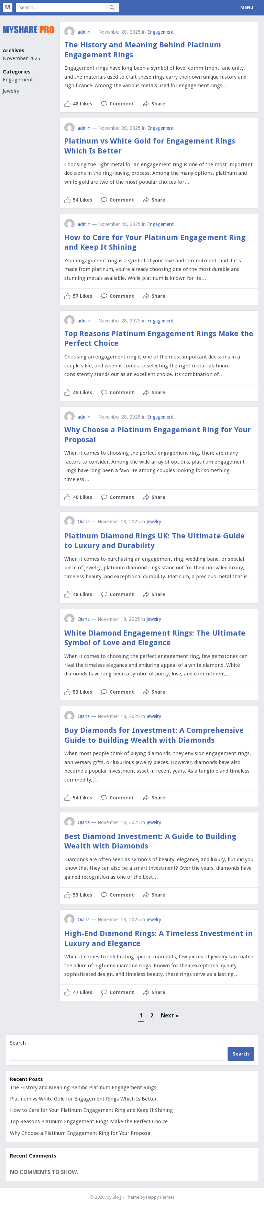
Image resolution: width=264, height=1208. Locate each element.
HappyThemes (160, 1197)
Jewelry (11, 91)
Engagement (18, 80)
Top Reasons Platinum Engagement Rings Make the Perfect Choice (89, 1121)
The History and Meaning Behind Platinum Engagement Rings (83, 1087)
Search (18, 1043)
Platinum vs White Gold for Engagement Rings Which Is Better (83, 1099)
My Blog (114, 1197)
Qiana (84, 521)
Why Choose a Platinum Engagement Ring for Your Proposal (81, 1133)
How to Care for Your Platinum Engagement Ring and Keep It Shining (91, 1110)
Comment (122, 103)
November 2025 (21, 58)
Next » (170, 1015)
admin (84, 32)
